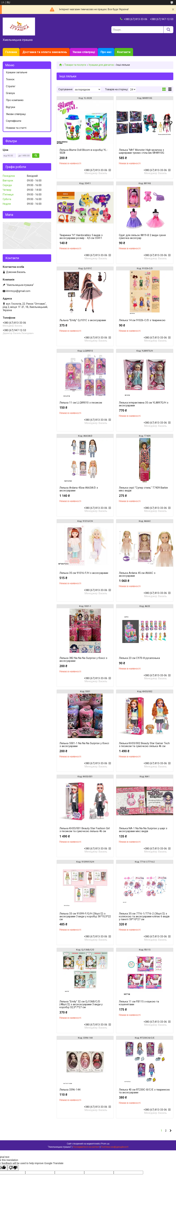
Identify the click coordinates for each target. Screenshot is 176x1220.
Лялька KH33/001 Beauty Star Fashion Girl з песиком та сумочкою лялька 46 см (84, 830)
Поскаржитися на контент (86, 1147)
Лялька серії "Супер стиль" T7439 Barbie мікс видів (143, 489)
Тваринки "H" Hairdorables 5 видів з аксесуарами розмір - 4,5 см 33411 (81, 236)
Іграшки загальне (16, 72)
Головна (11, 52)
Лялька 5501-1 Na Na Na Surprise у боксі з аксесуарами (84, 745)
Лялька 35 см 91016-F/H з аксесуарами (83, 572)
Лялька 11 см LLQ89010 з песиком (80, 402)
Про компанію (15, 100)
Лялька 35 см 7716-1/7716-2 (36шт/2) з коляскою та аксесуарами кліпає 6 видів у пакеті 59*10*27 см (144, 916)
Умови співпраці (84, 52)
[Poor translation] (13, 1168)
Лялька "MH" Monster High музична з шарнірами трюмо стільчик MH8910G (141, 151)
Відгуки (10, 107)
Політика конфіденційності (114, 1147)
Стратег (10, 86)
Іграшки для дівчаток (101, 65)
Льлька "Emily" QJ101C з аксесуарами (82, 320)
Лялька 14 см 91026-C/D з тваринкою (142, 320)
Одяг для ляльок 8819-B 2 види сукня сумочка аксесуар (142, 236)
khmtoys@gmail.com (18, 291)
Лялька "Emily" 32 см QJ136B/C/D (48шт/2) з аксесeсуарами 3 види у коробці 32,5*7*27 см (81, 1004)
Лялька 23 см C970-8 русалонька (139, 658)
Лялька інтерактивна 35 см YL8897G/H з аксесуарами (143, 404)
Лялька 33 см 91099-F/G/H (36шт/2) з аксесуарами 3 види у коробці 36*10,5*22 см (85, 916)
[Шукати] (168, 29)
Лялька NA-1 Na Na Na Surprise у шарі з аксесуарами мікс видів (143, 830)
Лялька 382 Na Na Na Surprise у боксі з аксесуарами (83, 659)
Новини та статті (16, 127)
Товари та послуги (75, 65)
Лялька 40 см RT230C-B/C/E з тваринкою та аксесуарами (144, 1091)
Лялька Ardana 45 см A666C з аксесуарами (137, 574)
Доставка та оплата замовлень (44, 52)
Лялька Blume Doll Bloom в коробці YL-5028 (83, 151)
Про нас (106, 52)
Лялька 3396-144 (69, 1089)
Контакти (123, 52)
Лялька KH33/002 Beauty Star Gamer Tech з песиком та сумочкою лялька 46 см (144, 745)
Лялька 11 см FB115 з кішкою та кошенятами (139, 1003)
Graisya (10, 93)
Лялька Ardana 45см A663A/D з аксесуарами (78, 489)
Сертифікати (13, 121)
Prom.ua (105, 1143)
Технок (10, 79)
